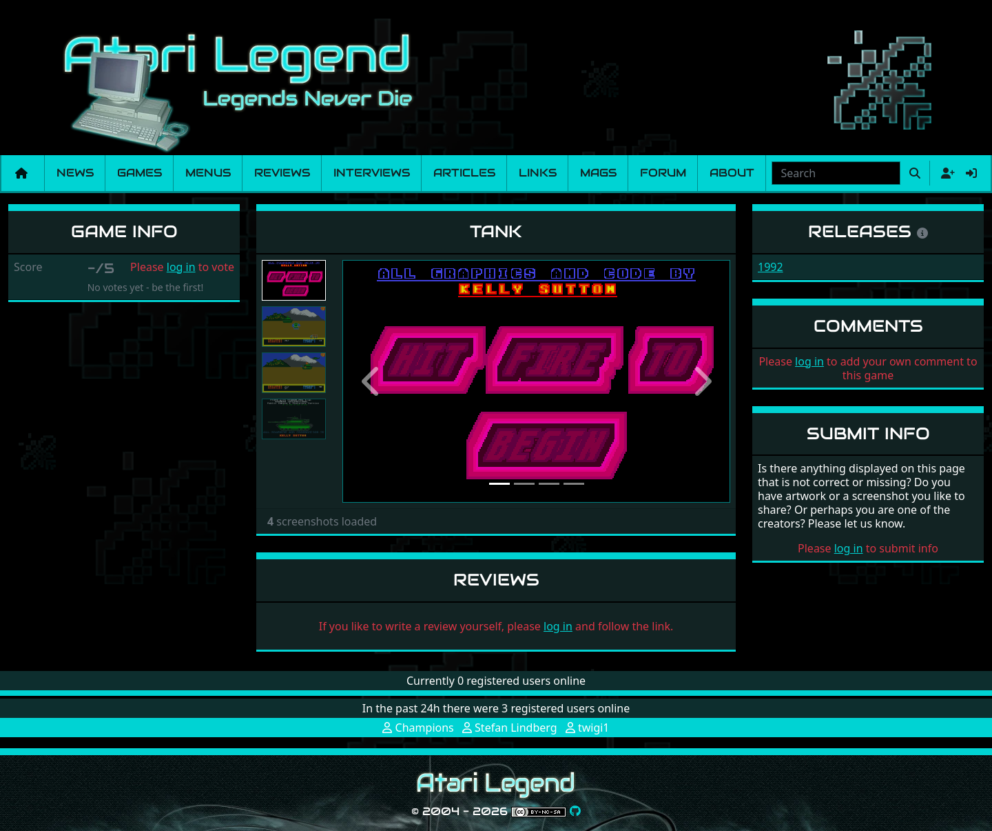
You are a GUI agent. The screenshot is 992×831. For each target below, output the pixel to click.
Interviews (371, 173)
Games (139, 173)
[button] (371, 381)
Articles (464, 173)
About (732, 173)
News (75, 173)
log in (181, 266)
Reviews (282, 173)
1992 (770, 266)
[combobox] (836, 173)
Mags (598, 173)
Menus (208, 173)
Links (538, 173)
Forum (663, 173)
